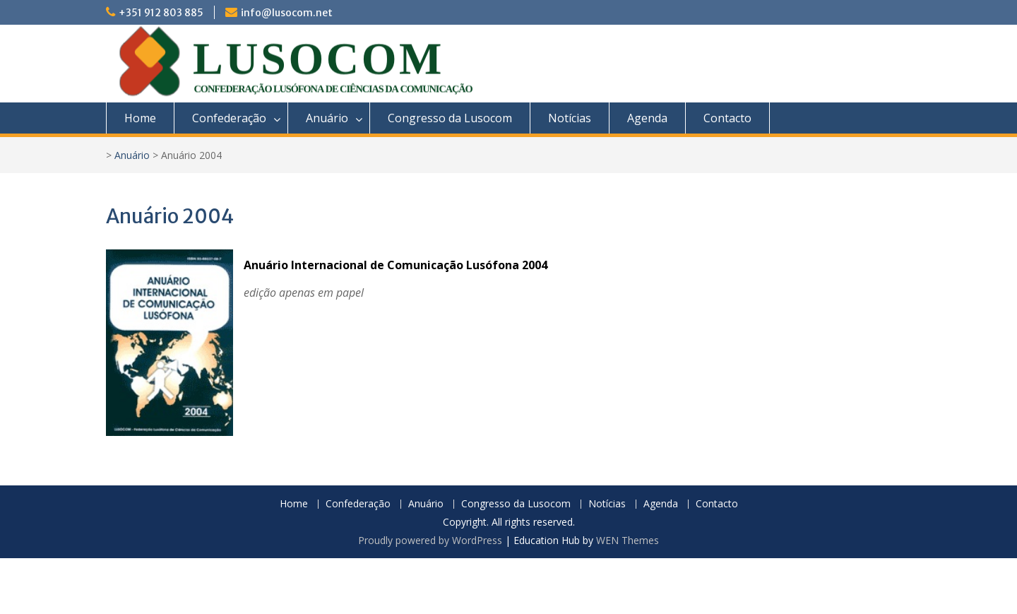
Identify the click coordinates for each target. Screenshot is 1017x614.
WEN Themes (627, 540)
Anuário (327, 118)
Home (140, 118)
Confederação (229, 118)
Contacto (727, 118)
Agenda (647, 118)
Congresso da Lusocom (450, 118)
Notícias (569, 118)
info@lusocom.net (287, 12)
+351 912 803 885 (161, 12)
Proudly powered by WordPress (430, 540)
